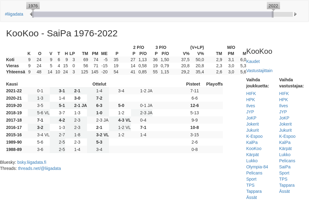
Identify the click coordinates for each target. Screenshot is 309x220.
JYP (250, 111)
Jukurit (252, 130)
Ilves (250, 105)
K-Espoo (254, 136)
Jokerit (252, 124)
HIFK (251, 93)
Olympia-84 (257, 166)
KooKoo (253, 148)
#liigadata (14, 14)
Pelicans (254, 172)
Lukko (251, 160)
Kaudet (253, 61)
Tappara (254, 191)
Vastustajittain (259, 70)
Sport (251, 179)
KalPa (251, 142)
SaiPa (284, 166)
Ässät (251, 197)
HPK (250, 99)
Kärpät (252, 154)
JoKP (251, 118)
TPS (250, 185)
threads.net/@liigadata (39, 168)
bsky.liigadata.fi (31, 162)
